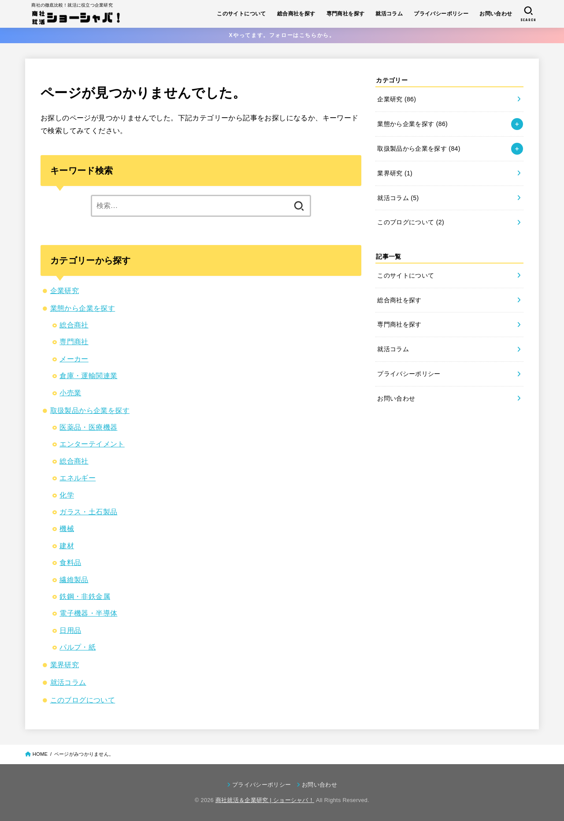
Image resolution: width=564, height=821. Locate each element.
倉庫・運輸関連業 (88, 375)
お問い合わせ (495, 14)
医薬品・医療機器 (88, 427)
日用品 (70, 630)
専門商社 (74, 341)
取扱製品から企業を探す (90, 410)
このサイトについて (241, 14)
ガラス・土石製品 (88, 512)
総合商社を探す (296, 14)
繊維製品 (74, 579)
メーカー (74, 359)
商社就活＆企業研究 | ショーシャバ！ (264, 800)
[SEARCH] (528, 14)
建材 (66, 546)
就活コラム (389, 14)
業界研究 (64, 665)
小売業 (70, 393)
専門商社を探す (346, 14)
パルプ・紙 (77, 647)
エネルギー (77, 478)
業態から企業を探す (82, 308)
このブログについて (82, 700)
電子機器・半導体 (88, 613)
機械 (66, 528)
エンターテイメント (92, 444)
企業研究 (64, 290)
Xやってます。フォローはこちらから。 (282, 35)
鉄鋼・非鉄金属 (84, 596)
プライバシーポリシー (441, 14)
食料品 (70, 562)
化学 (66, 495)
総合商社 (74, 325)
